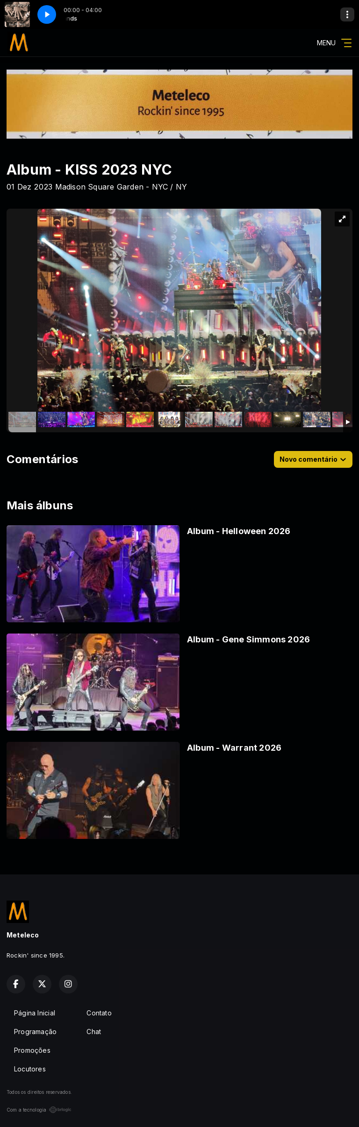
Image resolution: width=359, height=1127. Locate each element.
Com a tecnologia (39, 1109)
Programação (35, 1031)
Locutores (30, 1069)
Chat (93, 1031)
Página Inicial (34, 1013)
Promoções (32, 1050)
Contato (98, 1013)
